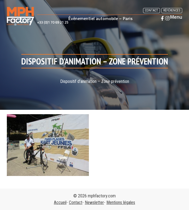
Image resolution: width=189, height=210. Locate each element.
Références (171, 10)
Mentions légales (120, 202)
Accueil (60, 202)
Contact (151, 10)
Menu (176, 17)
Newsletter (94, 202)
